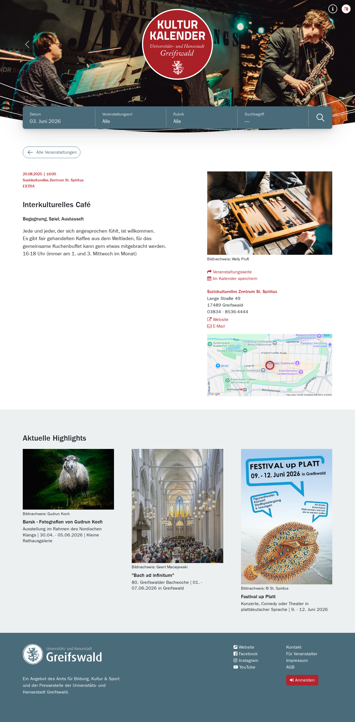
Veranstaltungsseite (229, 271)
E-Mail (216, 326)
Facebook (246, 654)
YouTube (244, 667)
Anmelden (302, 680)
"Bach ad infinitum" (153, 575)
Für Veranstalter (301, 654)
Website (218, 319)
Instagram (246, 660)
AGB (290, 667)
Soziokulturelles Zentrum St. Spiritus (53, 180)
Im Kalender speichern (232, 278)
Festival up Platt (258, 596)
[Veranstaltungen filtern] (320, 118)
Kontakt (293, 647)
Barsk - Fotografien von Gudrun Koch (63, 522)
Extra (28, 186)
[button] (346, 8)
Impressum (297, 660)
